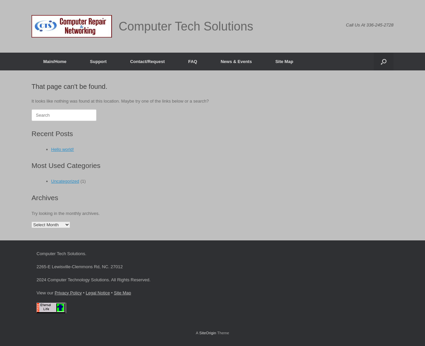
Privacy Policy (68, 292)
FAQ (192, 61)
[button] (383, 61)
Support (98, 61)
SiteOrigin (207, 333)
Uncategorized (65, 181)
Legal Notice (98, 292)
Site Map (284, 61)
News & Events (236, 61)
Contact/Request (147, 61)
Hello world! (62, 149)
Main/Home (54, 61)
